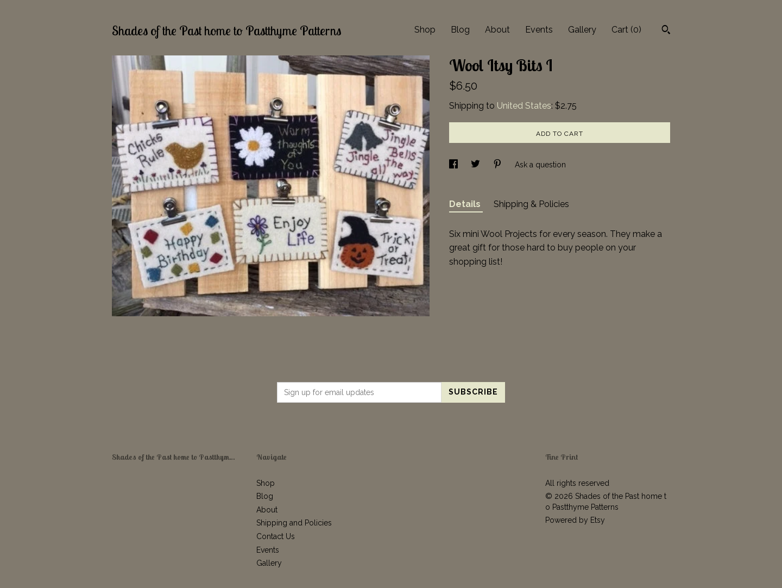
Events (539, 29)
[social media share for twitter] (476, 164)
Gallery (582, 29)
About (497, 29)
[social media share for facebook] (454, 164)
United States (524, 106)
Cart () (626, 29)
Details (466, 204)
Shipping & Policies (531, 204)
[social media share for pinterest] (498, 164)
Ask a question (540, 164)
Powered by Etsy (575, 520)
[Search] (666, 31)
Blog (460, 29)
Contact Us (275, 536)
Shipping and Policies (294, 522)
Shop (425, 29)
